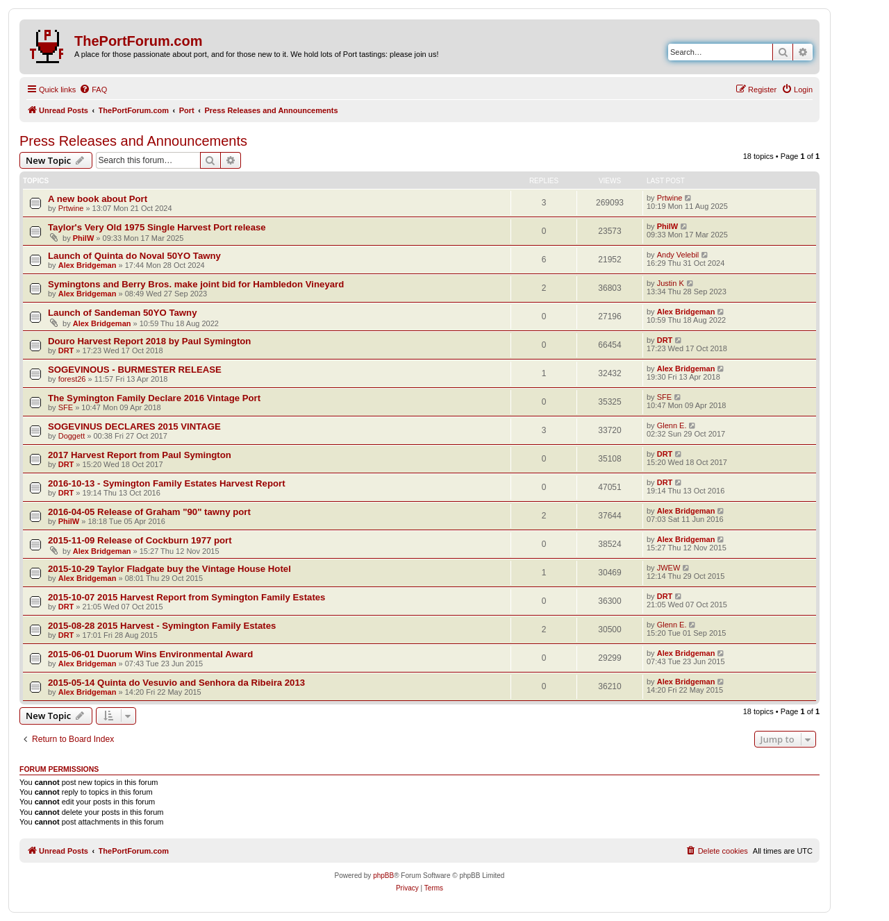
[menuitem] (93, 89)
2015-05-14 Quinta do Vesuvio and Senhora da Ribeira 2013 (176, 682)
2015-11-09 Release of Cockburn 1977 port (140, 540)
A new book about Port (97, 199)
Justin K (670, 283)
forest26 (72, 379)
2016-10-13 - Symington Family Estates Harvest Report (166, 483)
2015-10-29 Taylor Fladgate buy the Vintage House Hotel (169, 569)
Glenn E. (672, 425)
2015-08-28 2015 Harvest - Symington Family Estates (162, 625)
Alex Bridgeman (87, 265)
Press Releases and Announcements (133, 141)
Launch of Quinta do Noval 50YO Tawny (134, 256)
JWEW (669, 568)
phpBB (383, 875)
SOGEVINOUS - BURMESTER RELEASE (135, 369)
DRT (66, 350)
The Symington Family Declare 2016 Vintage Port (154, 398)
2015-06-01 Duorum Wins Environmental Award (150, 654)
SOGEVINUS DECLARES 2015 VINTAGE (134, 426)
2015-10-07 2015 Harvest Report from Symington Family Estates (186, 597)
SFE (65, 407)
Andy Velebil (678, 255)
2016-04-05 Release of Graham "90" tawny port (149, 512)
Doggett (71, 436)
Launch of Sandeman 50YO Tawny (122, 312)
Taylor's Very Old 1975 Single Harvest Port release (157, 227)
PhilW (83, 238)
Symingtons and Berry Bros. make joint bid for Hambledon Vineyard (196, 284)
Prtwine (71, 208)
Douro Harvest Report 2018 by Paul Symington (149, 341)
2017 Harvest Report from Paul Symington (139, 455)
